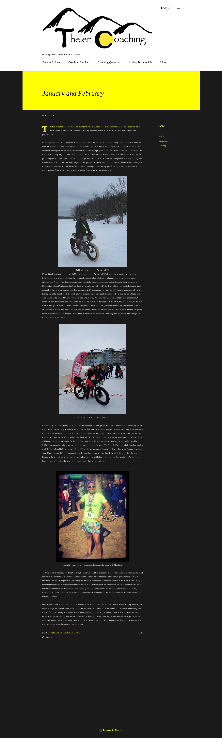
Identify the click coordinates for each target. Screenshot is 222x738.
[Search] (165, 8)
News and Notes (51, 62)
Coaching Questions (109, 62)
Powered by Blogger (111, 730)
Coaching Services (78, 62)
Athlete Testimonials (140, 62)
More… (164, 62)
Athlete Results (164, 141)
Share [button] (162, 126)
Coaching (162, 145)
